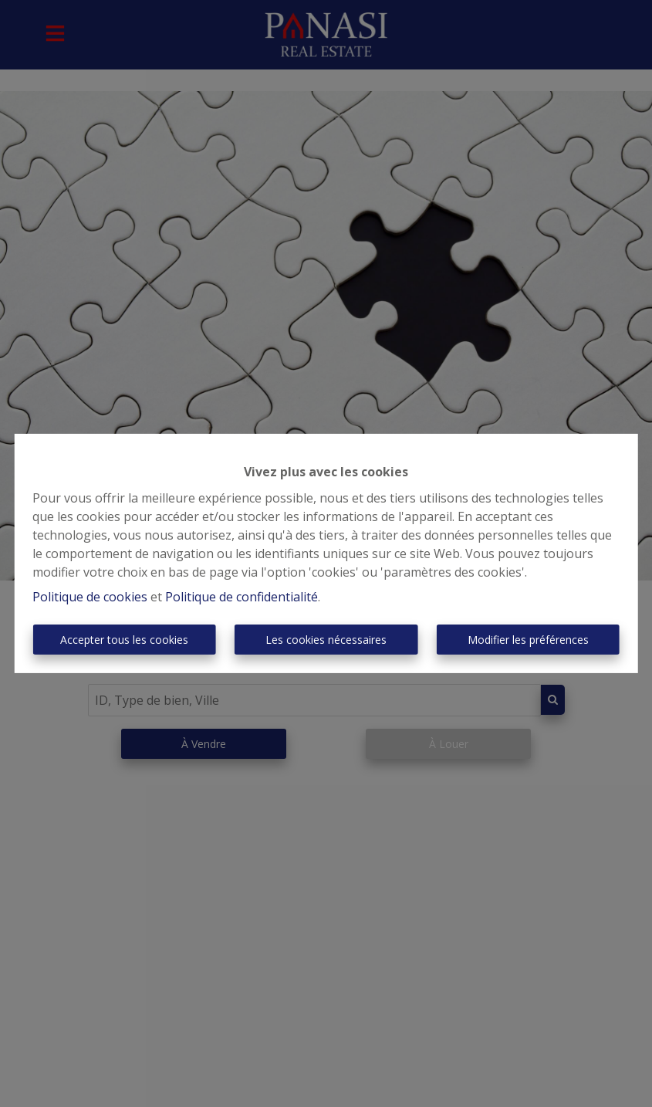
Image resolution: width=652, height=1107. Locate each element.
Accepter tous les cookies (124, 639)
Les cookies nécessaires (326, 639)
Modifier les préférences (528, 639)
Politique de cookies (89, 596)
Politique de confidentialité (241, 596)
